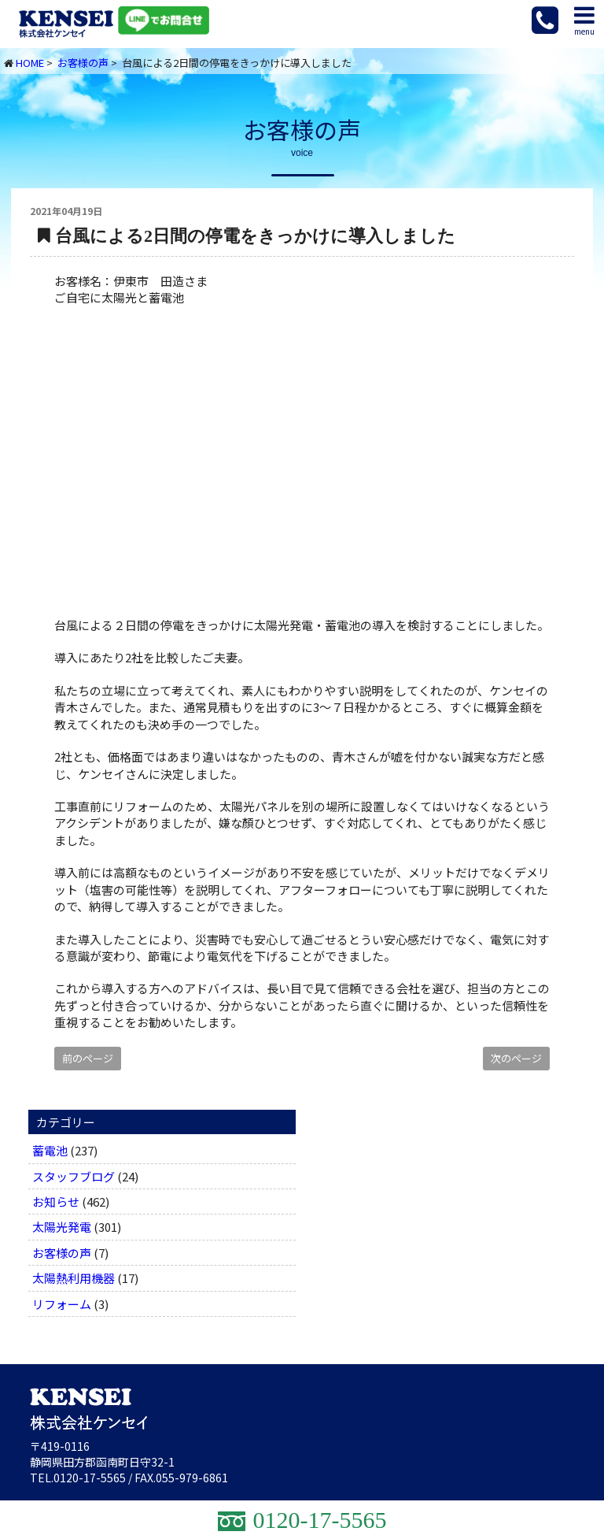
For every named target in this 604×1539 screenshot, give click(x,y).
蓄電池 (50, 1150)
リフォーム (61, 1304)
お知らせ (55, 1201)
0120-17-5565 (89, 1477)
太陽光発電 (61, 1226)
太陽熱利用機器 (73, 1278)
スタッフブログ (73, 1176)
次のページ (516, 1058)
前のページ (87, 1058)
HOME (30, 62)
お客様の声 (83, 62)
